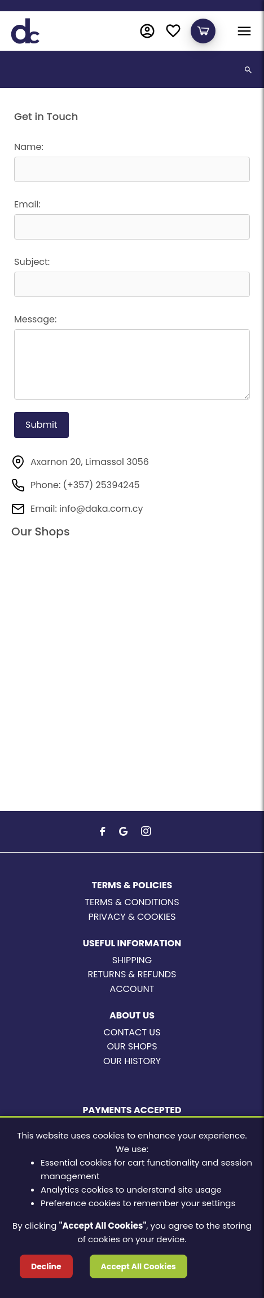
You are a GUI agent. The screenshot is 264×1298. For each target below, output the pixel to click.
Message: (35, 319)
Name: (28, 146)
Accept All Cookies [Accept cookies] (138, 1266)
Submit (41, 424)
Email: (27, 204)
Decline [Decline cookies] (46, 1266)
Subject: (32, 261)
